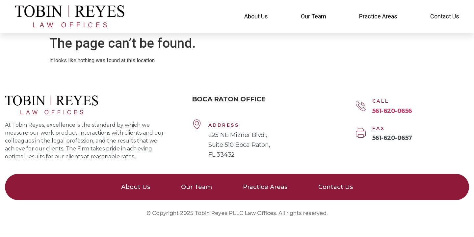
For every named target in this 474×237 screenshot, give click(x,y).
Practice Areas (378, 16)
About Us (256, 16)
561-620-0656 (392, 111)
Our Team (313, 16)
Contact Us (444, 16)
